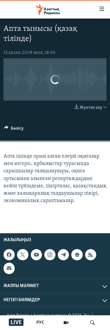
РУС (40, 322)
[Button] (14, 129)
